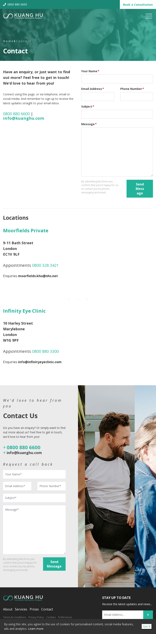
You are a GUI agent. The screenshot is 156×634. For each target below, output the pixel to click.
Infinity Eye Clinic (24, 310)
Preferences (65, 617)
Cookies (51, 617)
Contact (47, 609)
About (7, 609)
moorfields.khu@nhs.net (38, 276)
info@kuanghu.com (24, 452)
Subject (87, 106)
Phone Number (132, 89)
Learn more (35, 629)
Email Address (92, 89)
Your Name (90, 71)
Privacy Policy (36, 617)
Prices (34, 609)
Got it (146, 626)
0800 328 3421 (45, 265)
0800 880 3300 (45, 351)
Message (89, 124)
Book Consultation (138, 4)
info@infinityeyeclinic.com (40, 362)
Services (21, 609)
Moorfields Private (25, 230)
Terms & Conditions (14, 617)
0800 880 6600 (15, 4)
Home (8, 41)
